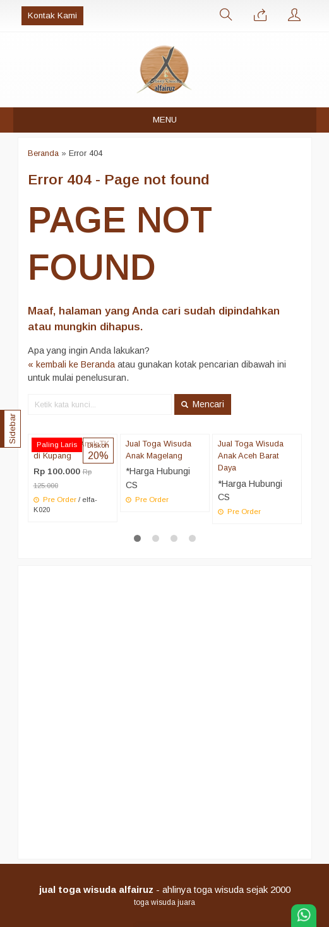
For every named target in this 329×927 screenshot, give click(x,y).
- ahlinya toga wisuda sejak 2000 (164, 889)
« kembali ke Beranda (71, 364)
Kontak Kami (52, 15)
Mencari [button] (202, 404)
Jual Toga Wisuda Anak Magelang (158, 449)
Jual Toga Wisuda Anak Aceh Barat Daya (251, 455)
